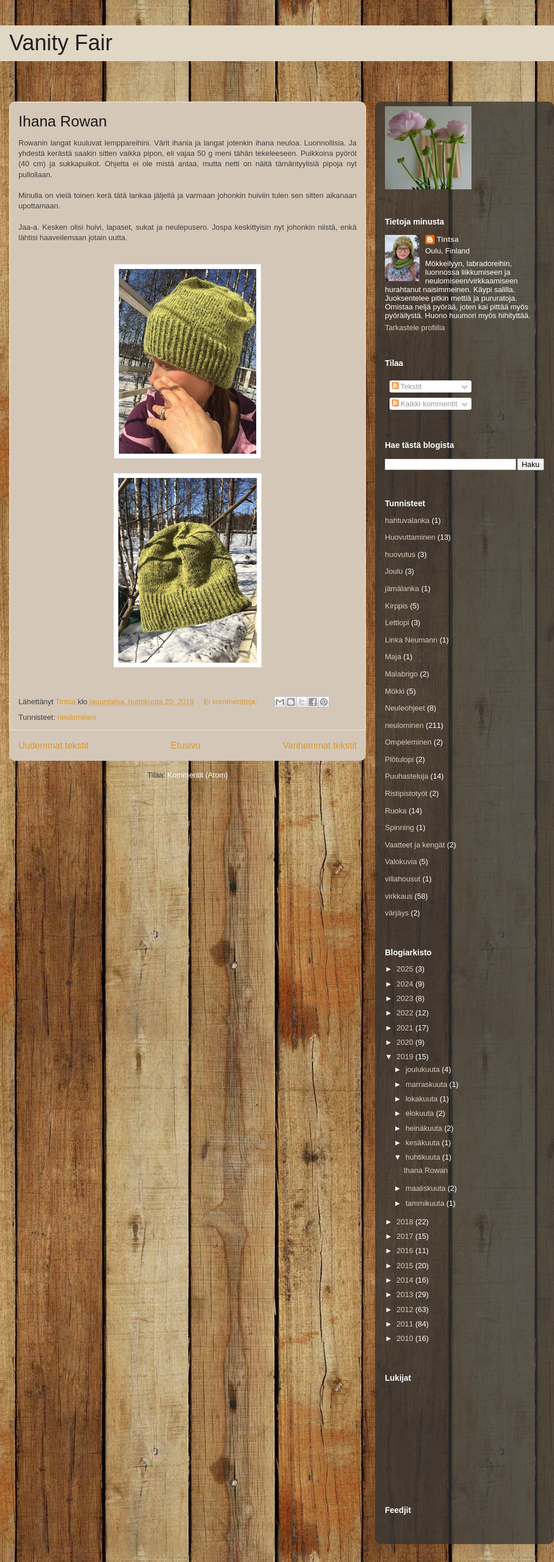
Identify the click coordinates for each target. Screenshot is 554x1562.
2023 (405, 998)
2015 (405, 1265)
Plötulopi (399, 759)
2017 (405, 1236)
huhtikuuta (424, 1157)
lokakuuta (423, 1098)
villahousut (402, 879)
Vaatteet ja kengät (415, 844)
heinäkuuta (425, 1128)
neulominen (76, 717)
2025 (405, 969)
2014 (405, 1280)
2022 (405, 1012)
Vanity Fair (61, 43)
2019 (405, 1056)
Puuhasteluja (406, 776)
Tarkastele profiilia (415, 327)
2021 (405, 1027)
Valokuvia (401, 861)
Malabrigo (401, 674)
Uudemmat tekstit (53, 745)
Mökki (395, 691)
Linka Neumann (411, 640)
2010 (405, 1338)
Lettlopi (397, 622)
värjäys (397, 913)
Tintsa (448, 239)
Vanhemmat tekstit (320, 745)
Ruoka (396, 810)
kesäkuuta (424, 1142)
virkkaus (399, 896)
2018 (405, 1221)
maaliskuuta (427, 1188)
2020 (405, 1042)
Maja (393, 656)
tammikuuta (426, 1203)
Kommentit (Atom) (197, 775)
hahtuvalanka (407, 520)
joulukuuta (424, 1069)
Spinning (399, 827)
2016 (405, 1250)
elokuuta (421, 1113)
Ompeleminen (408, 742)
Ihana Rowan (62, 121)
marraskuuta (428, 1084)
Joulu (394, 571)
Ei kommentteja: (232, 701)
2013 (405, 1294)
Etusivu (185, 745)
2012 (405, 1309)
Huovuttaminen (410, 537)
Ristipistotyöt (406, 793)
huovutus (400, 554)
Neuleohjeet (405, 708)
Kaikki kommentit (425, 403)
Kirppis (396, 605)
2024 (405, 984)
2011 (405, 1324)
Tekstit (407, 386)
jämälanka (402, 588)
